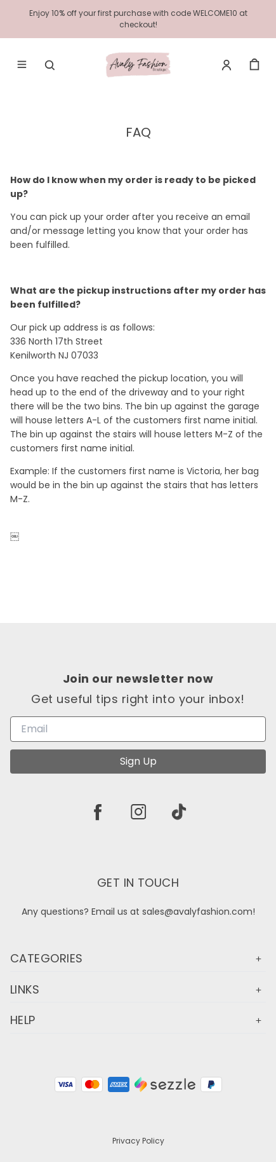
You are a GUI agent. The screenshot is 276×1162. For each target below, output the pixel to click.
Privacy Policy (138, 1140)
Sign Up (138, 761)
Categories (138, 958)
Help (138, 1020)
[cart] (254, 64)
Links (138, 989)
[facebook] (97, 811)
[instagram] (138, 811)
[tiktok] (179, 811)
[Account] (226, 64)
